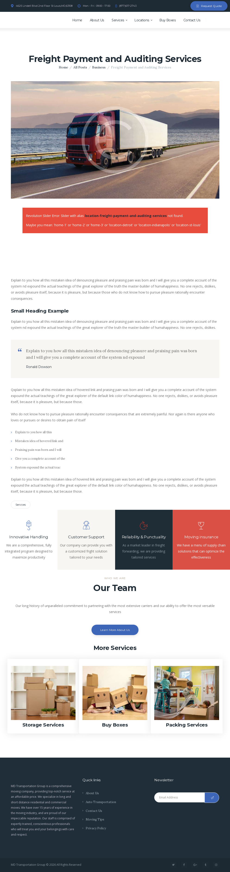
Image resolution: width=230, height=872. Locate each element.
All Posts (80, 67)
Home (63, 67)
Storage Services (43, 725)
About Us (92, 793)
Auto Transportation (101, 802)
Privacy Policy (96, 828)
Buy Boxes (115, 725)
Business (99, 67)
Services (21, 504)
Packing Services (187, 725)
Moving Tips (95, 819)
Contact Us (94, 811)
